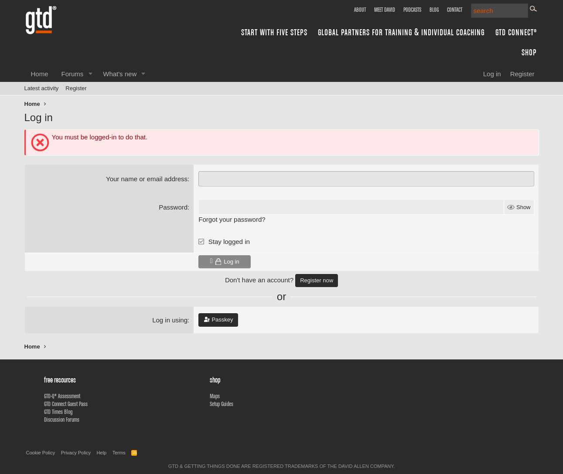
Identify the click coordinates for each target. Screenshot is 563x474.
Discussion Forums (61, 419)
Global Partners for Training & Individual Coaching (401, 32)
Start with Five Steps (274, 32)
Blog (434, 10)
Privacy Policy (76, 452)
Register (75, 88)
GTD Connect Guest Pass (66, 404)
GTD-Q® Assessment (62, 396)
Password (173, 207)
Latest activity (41, 88)
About (360, 10)
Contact (454, 10)
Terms (119, 452)
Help (102, 452)
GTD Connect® (516, 32)
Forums (72, 74)
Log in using (170, 320)
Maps (215, 396)
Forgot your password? (231, 219)
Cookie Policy (40, 452)
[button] (90, 74)
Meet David (384, 10)
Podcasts (412, 10)
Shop (529, 52)
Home (39, 74)
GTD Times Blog (58, 412)
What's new (119, 74)
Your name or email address (147, 179)
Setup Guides (221, 404)
